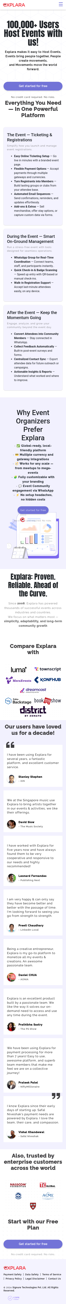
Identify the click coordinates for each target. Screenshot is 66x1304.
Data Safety (32, 1274)
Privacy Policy (14, 1279)
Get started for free (33, 86)
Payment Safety (13, 1274)
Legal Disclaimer (35, 1279)
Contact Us (54, 1279)
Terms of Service (51, 1274)
